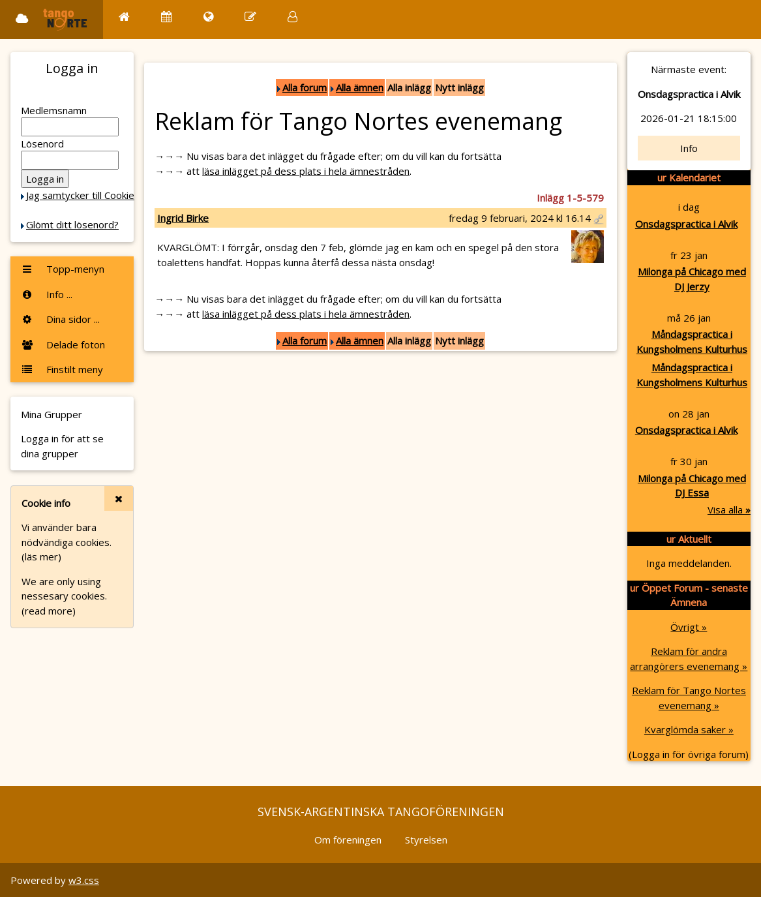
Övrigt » (688, 626)
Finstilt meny (62, 369)
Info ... (46, 294)
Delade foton (63, 344)
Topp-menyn (62, 268)
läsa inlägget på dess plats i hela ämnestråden (306, 170)
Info (689, 148)
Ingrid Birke (183, 217)
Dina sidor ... (60, 319)
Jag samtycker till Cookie (80, 195)
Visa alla (729, 509)
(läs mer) (41, 556)
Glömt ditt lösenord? (72, 224)
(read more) (49, 610)
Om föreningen (347, 839)
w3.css (83, 880)
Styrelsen (426, 839)
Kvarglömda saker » (689, 729)
